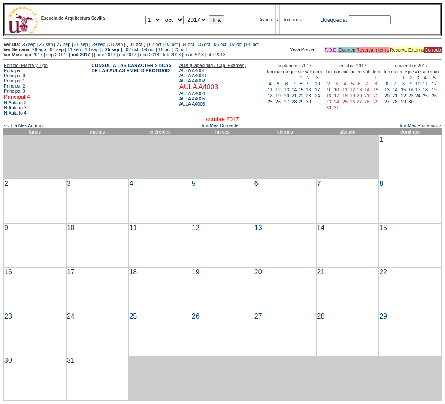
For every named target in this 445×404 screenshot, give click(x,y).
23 (308, 95)
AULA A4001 (192, 70)
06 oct (220, 44)
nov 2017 (106, 54)
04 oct (188, 44)
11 (270, 89)
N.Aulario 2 (15, 102)
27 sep (63, 44)
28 (294, 101)
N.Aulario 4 (15, 112)
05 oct (204, 44)
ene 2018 (149, 54)
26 (278, 101)
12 (278, 89)
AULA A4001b (193, 75)
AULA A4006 (192, 103)
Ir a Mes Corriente (220, 125)
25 (270, 101)
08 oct (252, 44)
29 (300, 101)
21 (294, 95)
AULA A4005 (192, 98)
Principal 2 (14, 85)
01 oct (135, 44)
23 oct (180, 49)
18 (270, 95)
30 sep (116, 44)
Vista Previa (251, 49)
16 (308, 89)
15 (300, 89)
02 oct (155, 44)
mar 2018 (194, 54)
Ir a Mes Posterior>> (420, 125)
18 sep (92, 49)
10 (317, 83)
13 (286, 89)
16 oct (164, 49)
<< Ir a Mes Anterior (24, 125)
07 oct (236, 44)
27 (286, 101)
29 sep (98, 44)
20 (286, 95)
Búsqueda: (334, 20)
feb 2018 (172, 54)
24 (317, 95)
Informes (292, 19)
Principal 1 (14, 80)
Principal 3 (14, 91)
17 (317, 89)
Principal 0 (14, 75)
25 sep (29, 44)
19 (278, 95)
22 (300, 95)
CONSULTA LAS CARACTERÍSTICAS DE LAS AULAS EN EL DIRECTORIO (131, 68)
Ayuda (265, 19)
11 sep (74, 49)
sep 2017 (55, 54)
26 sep (46, 44)
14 (294, 89)
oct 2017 (81, 54)
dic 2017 (127, 54)
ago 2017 (33, 54)
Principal (12, 70)
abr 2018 (217, 54)
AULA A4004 (192, 93)
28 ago (39, 49)
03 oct (171, 44)
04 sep (57, 49)
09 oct (148, 49)
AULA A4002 (192, 80)
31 (71, 360)
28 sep (81, 44)
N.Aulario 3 (15, 107)
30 (308, 101)
